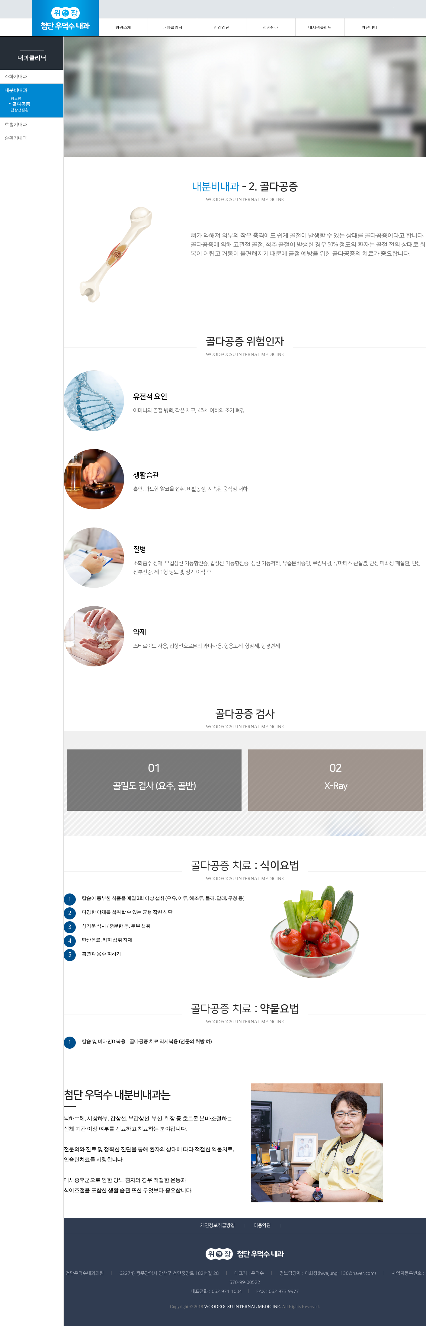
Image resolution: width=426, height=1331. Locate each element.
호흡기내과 (16, 124)
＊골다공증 (19, 104)
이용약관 (262, 1225)
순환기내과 (16, 138)
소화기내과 (16, 76)
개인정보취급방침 (217, 1225)
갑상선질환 (20, 110)
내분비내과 (16, 90)
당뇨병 (16, 98)
